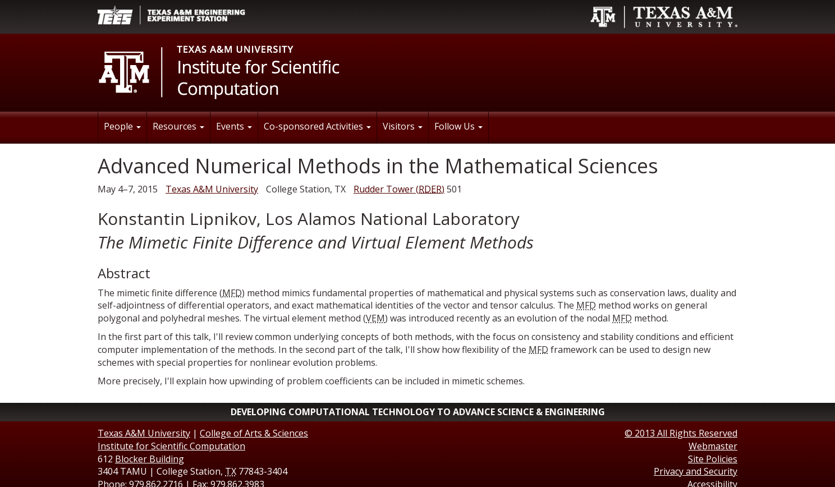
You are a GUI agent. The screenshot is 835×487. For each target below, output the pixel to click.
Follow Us (458, 126)
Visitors (403, 126)
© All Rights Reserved (681, 433)
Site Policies (712, 459)
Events (234, 126)
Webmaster (713, 446)
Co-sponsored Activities (317, 126)
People (122, 126)
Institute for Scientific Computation (171, 446)
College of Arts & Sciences (254, 433)
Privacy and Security (695, 471)
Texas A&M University (212, 189)
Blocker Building (149, 459)
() (399, 189)
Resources (178, 126)
